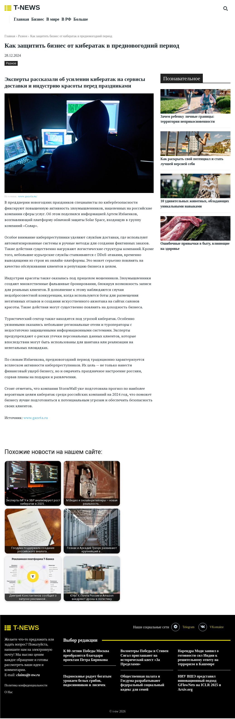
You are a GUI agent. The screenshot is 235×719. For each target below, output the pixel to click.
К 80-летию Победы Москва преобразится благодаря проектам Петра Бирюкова (86, 656)
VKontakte (218, 627)
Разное (22, 36)
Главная (10, 36)
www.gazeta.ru (36, 417)
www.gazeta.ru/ (27, 196)
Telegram (189, 627)
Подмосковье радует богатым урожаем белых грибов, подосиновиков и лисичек (87, 681)
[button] (225, 8)
